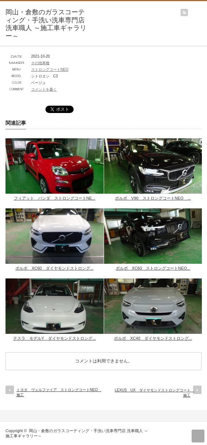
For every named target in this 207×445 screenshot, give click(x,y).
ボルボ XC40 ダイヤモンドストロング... (153, 338)
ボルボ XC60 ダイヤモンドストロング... (54, 268)
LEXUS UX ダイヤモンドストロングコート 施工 (154, 392)
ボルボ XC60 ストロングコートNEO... (153, 268)
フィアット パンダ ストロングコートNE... (54, 198)
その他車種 (40, 63)
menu (203, 8)
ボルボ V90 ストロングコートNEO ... (153, 198)
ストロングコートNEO (50, 70)
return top (198, 436)
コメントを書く (44, 89)
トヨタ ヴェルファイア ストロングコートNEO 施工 (57, 392)
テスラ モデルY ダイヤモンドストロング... (54, 338)
